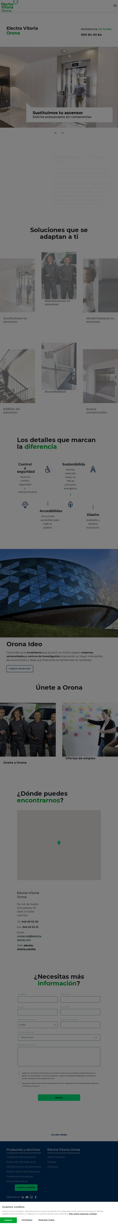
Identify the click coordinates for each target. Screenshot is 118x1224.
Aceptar (8, 1220)
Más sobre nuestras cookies (83, 1214)
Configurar (27, 1220)
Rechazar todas (46, 1220)
